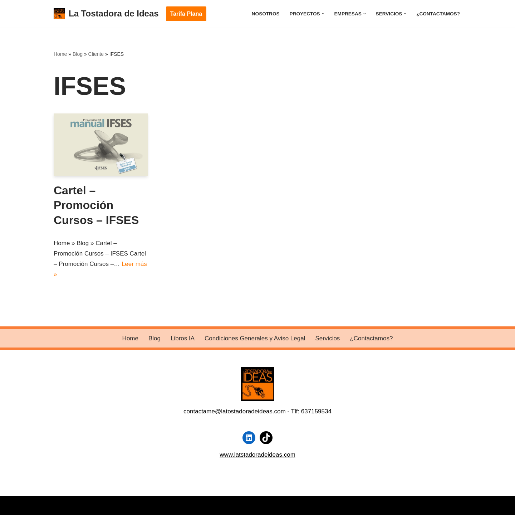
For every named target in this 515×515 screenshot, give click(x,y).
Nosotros (266, 13)
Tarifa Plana (186, 14)
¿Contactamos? (438, 13)
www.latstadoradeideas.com (257, 454)
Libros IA (183, 338)
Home (60, 54)
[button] (323, 14)
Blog (78, 54)
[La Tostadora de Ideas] (106, 13)
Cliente (96, 54)
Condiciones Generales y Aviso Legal (255, 338)
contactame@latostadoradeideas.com (234, 411)
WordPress (141, 505)
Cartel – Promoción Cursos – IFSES (96, 205)
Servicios (327, 338)
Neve (61, 505)
